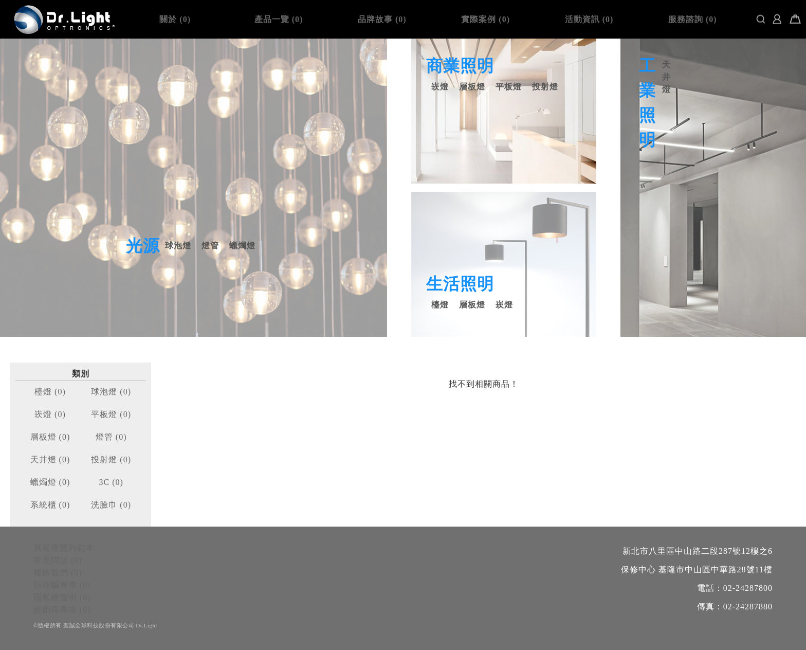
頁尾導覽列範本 (64, 548)
